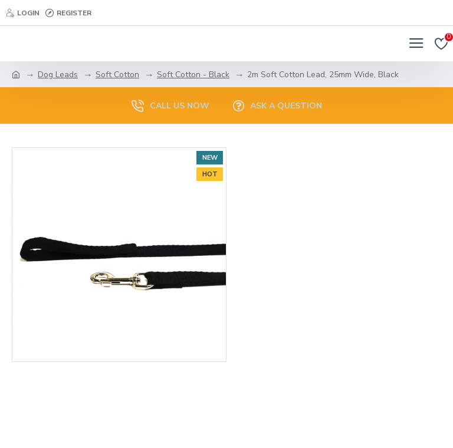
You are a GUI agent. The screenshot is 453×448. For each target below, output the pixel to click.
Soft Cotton (117, 74)
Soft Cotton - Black (193, 74)
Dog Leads (58, 74)
